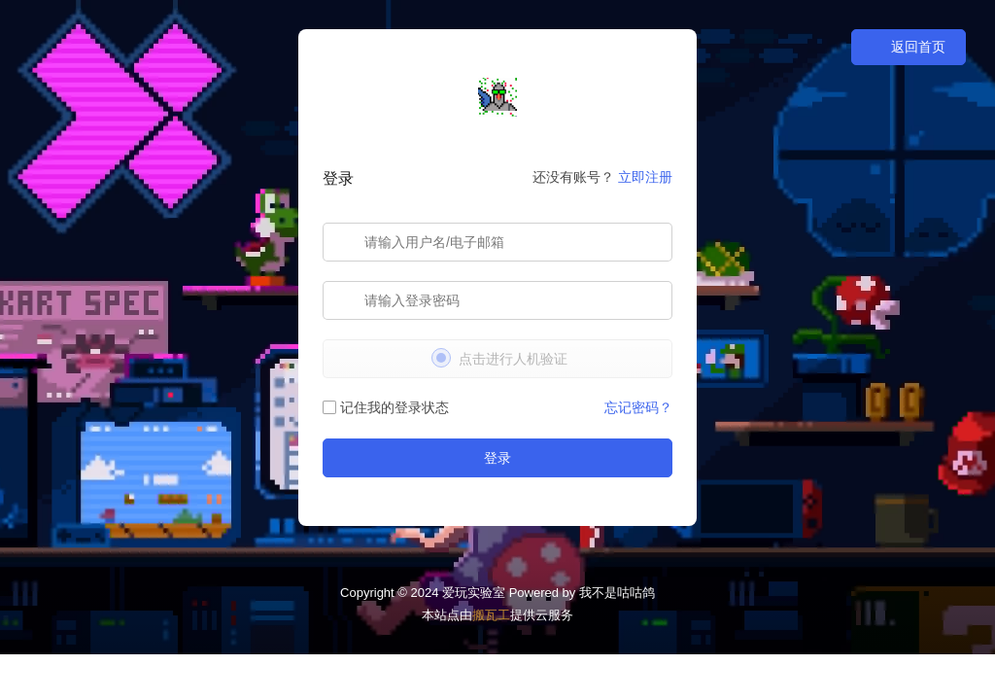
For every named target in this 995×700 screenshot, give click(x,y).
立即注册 (645, 177)
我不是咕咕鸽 (617, 592)
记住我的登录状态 (386, 407)
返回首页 (908, 47)
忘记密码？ (638, 407)
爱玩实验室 (473, 592)
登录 (497, 458)
